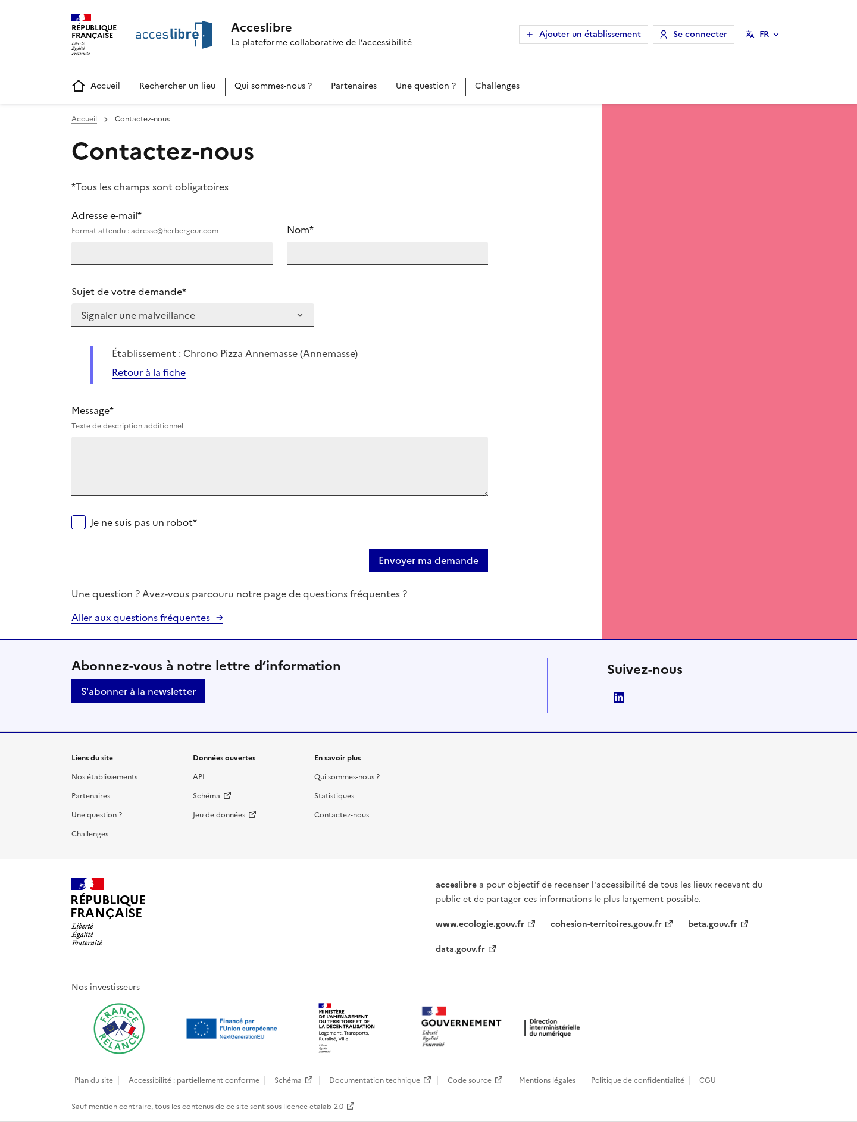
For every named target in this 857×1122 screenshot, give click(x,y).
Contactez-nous (341, 815)
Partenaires (354, 86)
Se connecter (700, 34)
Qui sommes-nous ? (273, 86)
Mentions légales (547, 1080)
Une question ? (426, 86)
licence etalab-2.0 (313, 1106)
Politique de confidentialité (637, 1080)
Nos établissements (104, 777)
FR (764, 34)
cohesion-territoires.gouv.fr (606, 924)
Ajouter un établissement (590, 34)
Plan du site (93, 1080)
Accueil (95, 86)
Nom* (300, 229)
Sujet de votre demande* (128, 291)
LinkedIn (619, 697)
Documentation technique (374, 1080)
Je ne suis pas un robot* (143, 522)
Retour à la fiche (149, 372)
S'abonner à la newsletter (138, 691)
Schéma (206, 796)
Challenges (497, 86)
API (199, 777)
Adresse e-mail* (172, 222)
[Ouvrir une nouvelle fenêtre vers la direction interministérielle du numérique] (503, 1028)
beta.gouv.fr (712, 924)
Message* (279, 417)
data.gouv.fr (460, 949)
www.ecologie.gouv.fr (480, 924)
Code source (470, 1080)
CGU (707, 1080)
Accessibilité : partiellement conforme (194, 1080)
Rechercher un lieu (177, 86)
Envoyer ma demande (428, 560)
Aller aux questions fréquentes (140, 617)
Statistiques (334, 796)
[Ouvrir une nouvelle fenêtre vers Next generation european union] (233, 1028)
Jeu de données (219, 815)
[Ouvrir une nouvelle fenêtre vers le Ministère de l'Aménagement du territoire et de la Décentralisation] (347, 1028)
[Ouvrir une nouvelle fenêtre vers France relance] (119, 1028)
